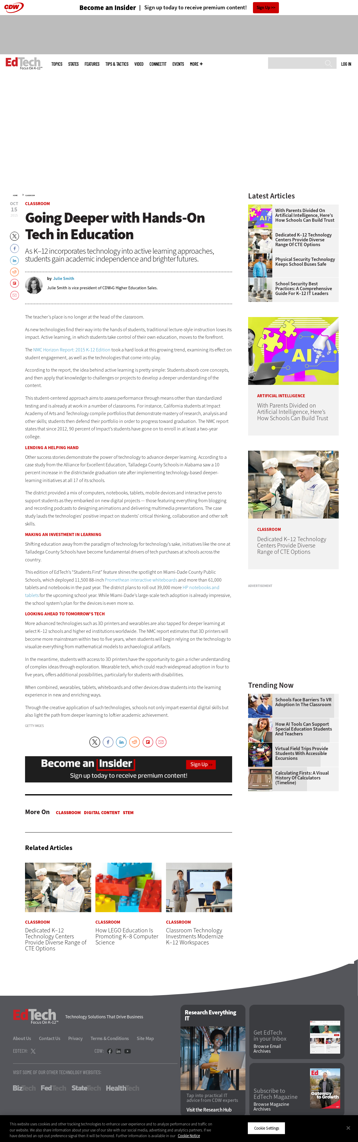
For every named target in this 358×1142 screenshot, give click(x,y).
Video (138, 64)
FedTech (53, 1088)
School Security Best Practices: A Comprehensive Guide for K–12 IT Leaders (303, 288)
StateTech (86, 1088)
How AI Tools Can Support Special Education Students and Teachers (303, 729)
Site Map (145, 1038)
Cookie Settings (266, 1128)
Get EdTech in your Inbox (270, 1036)
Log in (346, 64)
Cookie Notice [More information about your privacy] (189, 1135)
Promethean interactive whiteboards (141, 580)
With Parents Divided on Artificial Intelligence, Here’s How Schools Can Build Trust (304, 215)
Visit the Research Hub (209, 1110)
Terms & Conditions (110, 1038)
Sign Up (263, 8)
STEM (128, 813)
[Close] (348, 1127)
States (73, 64)
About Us (22, 1038)
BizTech (24, 1088)
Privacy (75, 1038)
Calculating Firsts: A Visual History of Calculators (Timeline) (302, 778)
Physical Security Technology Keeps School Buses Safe (305, 262)
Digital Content (102, 813)
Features (92, 64)
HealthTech (122, 1088)
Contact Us (49, 1038)
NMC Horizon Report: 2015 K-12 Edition (71, 350)
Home (15, 195)
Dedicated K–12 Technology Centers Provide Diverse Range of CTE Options (303, 240)
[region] (179, 1128)
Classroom (30, 195)
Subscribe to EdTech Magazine (276, 1094)
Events (178, 64)
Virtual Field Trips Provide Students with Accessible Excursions (301, 753)
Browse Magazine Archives (271, 1107)
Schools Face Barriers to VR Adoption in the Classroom (303, 702)
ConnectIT (157, 64)
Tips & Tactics (116, 64)
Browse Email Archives (267, 1049)
